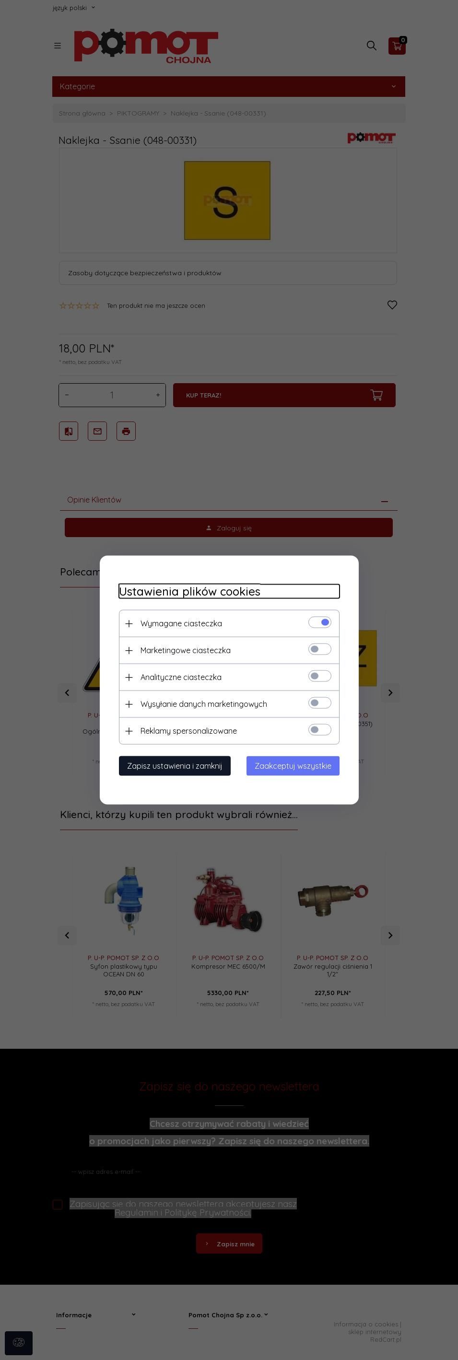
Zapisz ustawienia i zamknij (175, 766)
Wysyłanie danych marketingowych (204, 704)
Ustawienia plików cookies (189, 591)
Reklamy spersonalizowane (189, 731)
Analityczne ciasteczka (181, 677)
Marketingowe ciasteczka (186, 650)
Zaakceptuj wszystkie (293, 766)
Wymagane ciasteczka (181, 623)
